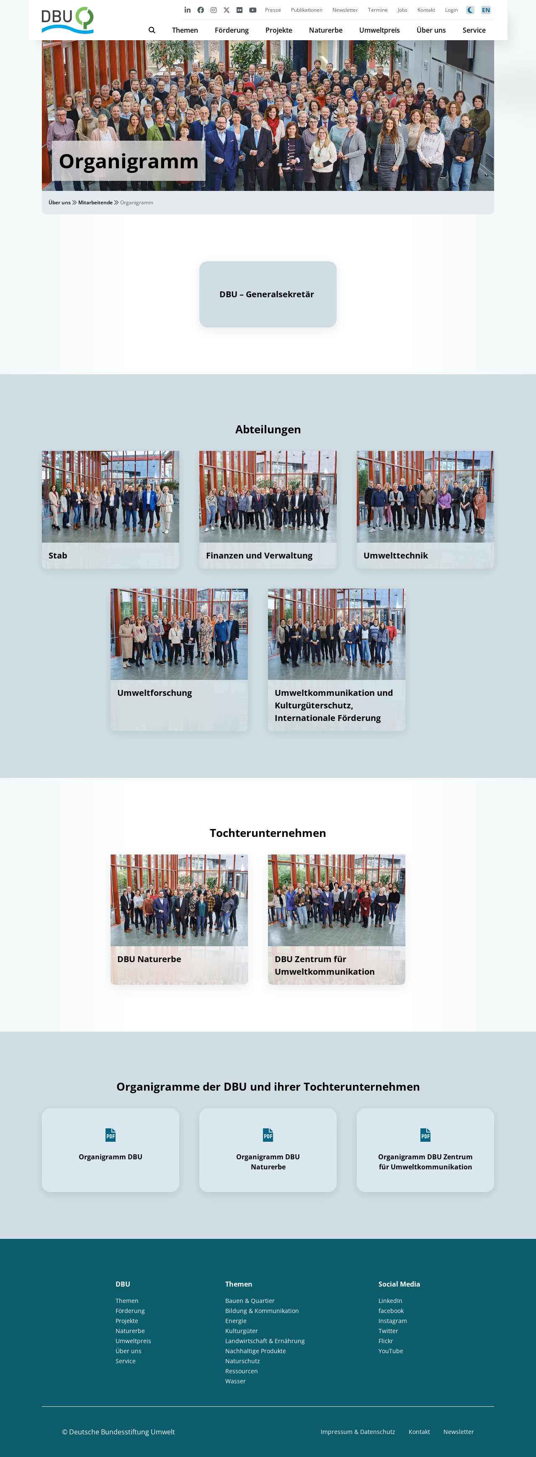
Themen (185, 30)
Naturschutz (242, 1361)
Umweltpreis (379, 30)
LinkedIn (390, 1301)
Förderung (232, 30)
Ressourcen (241, 1371)
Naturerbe (326, 30)
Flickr (386, 1341)
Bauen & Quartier (250, 1301)
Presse (273, 9)
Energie (236, 1321)
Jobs (402, 9)
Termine (378, 9)
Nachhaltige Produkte (255, 1351)
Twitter (388, 1331)
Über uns (431, 30)
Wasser (235, 1381)
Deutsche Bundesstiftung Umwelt (122, 1431)
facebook (391, 1311)
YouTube (391, 1351)
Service (474, 30)
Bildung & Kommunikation (262, 1311)
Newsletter (345, 9)
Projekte (278, 30)
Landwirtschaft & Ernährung (265, 1341)
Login (451, 9)
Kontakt (426, 9)
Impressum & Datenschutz (358, 1432)
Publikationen (306, 9)
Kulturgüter (241, 1331)
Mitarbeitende (95, 202)
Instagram (393, 1321)
